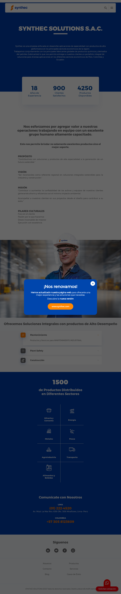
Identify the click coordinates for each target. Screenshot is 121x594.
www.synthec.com (60, 306)
